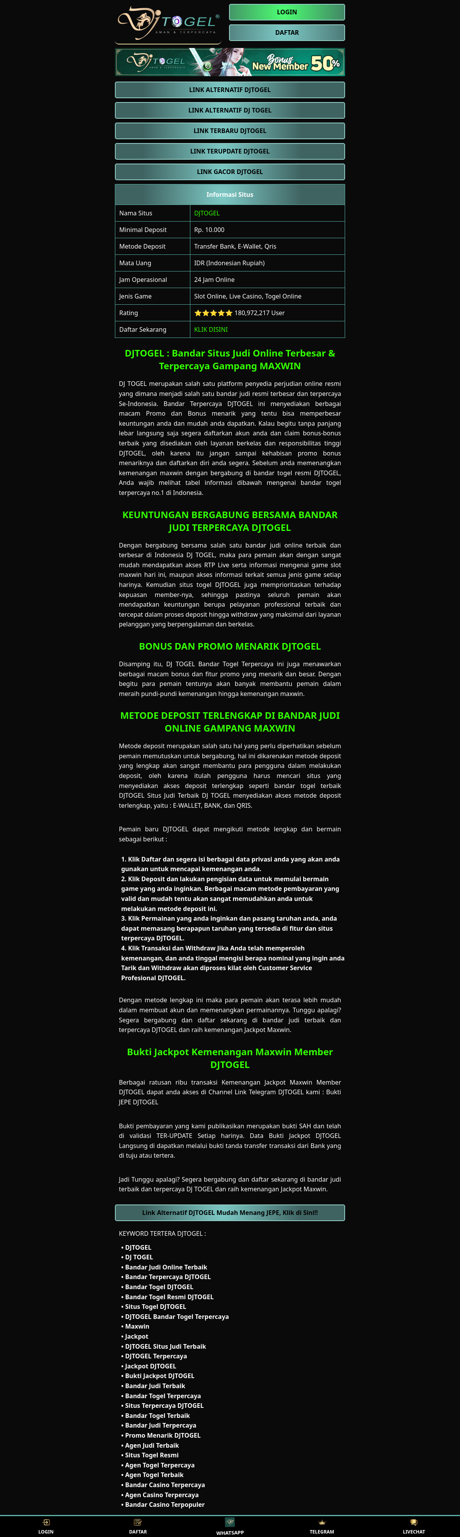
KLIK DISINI (211, 329)
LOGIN (45, 1526)
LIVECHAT (414, 1526)
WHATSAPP (230, 1526)
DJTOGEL (207, 213)
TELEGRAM (322, 1526)
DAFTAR (138, 1526)
